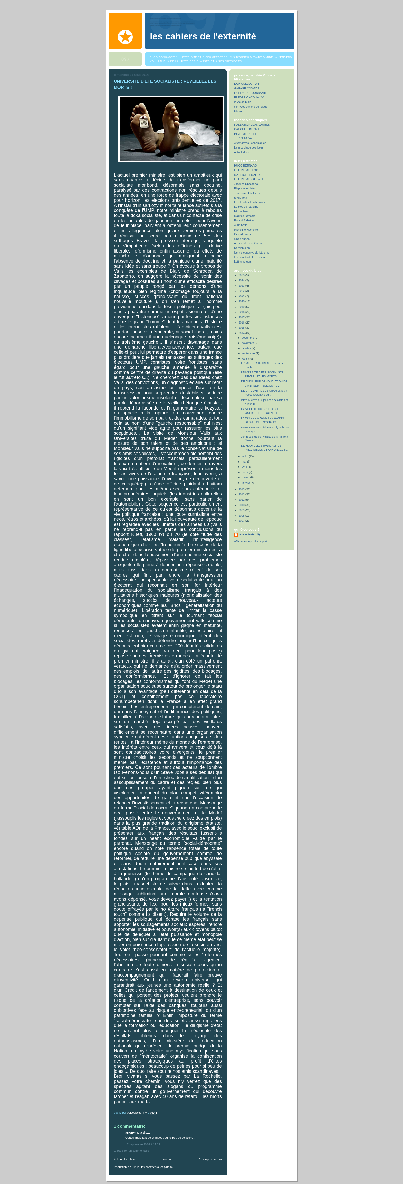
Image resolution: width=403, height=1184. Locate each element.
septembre (249, 353)
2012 (242, 494)
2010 (242, 505)
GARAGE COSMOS (246, 88)
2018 (242, 312)
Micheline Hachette (246, 229)
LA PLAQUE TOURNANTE (250, 92)
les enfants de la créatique (250, 257)
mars (245, 472)
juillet (245, 456)
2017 (242, 317)
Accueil (167, 1159)
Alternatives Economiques (250, 142)
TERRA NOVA (243, 138)
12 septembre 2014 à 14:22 (142, 1144)
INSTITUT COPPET (246, 133)
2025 (242, 275)
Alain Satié (241, 225)
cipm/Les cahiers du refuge (250, 106)
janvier (246, 482)
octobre (247, 348)
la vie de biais (242, 101)
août (245, 358)
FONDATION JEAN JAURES (252, 124)
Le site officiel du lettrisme (250, 202)
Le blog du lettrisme (246, 206)
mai (244, 461)
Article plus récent (125, 1159)
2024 (242, 280)
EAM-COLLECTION (246, 83)
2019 (242, 306)
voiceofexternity (250, 534)
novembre (248, 342)
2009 (242, 510)
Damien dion (242, 247)
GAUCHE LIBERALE (247, 129)
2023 (242, 285)
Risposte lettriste (244, 188)
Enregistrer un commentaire (131, 1150)
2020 (242, 301)
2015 (242, 327)
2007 (242, 520)
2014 (242, 333)
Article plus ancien (210, 1159)
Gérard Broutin (243, 234)
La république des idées (249, 147)
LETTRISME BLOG (246, 170)
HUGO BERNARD (245, 165)
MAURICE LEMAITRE (248, 174)
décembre (248, 337)
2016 (242, 322)
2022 (242, 290)
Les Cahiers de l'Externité (203, 36)
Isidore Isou (241, 211)
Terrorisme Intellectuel (247, 193)
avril (245, 466)
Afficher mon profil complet (250, 541)
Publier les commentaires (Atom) (152, 1167)
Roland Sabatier (244, 220)
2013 (242, 489)
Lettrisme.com (243, 261)
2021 (242, 296)
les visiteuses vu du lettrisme (251, 252)
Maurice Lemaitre (244, 215)
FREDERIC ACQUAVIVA (249, 97)
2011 (242, 499)
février (246, 477)
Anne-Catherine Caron (248, 243)
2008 (242, 515)
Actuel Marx (241, 152)
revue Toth (240, 197)
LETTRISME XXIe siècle (249, 179)
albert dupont (242, 238)
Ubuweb (239, 111)
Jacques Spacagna (246, 183)
